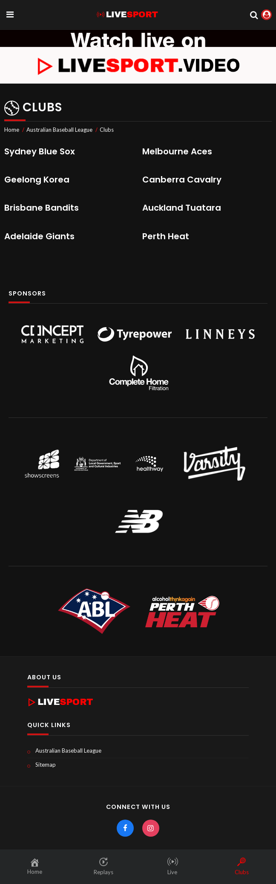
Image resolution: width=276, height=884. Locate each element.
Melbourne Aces (177, 151)
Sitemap (45, 764)
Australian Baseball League (59, 129)
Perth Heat (165, 236)
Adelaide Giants (39, 236)
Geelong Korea (36, 179)
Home (11, 129)
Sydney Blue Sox (39, 151)
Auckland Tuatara (181, 208)
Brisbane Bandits (41, 208)
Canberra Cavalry (181, 179)
